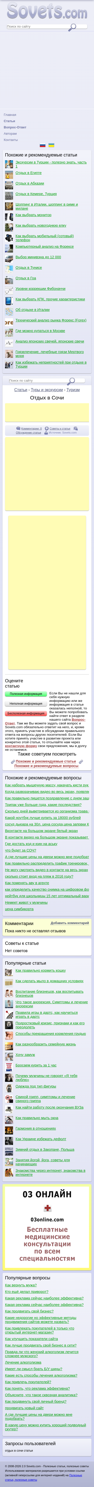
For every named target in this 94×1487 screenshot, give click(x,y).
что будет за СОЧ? (20, 850)
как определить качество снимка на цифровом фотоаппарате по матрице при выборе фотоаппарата (47, 889)
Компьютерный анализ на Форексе (39, 248)
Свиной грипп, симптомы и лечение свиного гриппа (40, 1099)
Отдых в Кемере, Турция (31, 196)
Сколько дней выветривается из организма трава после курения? (47, 811)
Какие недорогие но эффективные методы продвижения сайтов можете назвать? (40, 1320)
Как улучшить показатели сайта (31, 1339)
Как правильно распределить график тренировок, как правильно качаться (47, 863)
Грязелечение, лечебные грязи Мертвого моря (44, 354)
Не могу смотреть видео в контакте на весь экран (46, 870)
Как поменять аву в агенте (27, 883)
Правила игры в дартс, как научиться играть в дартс (41, 1015)
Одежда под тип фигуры (30, 1088)
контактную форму (21, 746)
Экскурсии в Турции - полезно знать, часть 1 (46, 164)
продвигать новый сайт (24, 1408)
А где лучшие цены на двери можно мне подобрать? (47, 857)
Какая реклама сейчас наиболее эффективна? (44, 1298)
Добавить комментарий (70, 923)
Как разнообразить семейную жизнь (40, 1046)
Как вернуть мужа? (21, 1285)
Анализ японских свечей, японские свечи (44, 343)
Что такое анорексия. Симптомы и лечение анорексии (46, 1004)
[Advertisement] (47, 70)
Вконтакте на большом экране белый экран (41, 831)
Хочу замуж (20, 1057)
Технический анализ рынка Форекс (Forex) (45, 322)
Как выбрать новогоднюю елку (35, 227)
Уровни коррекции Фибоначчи (35, 291)
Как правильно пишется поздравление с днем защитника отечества (47, 798)
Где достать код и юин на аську (31, 844)
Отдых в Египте (23, 175)
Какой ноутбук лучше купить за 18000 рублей (43, 818)
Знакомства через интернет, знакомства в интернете (45, 1173)
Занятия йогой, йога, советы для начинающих (37, 1162)
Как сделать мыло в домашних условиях (44, 983)
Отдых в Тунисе (23, 270)
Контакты (11, 140)
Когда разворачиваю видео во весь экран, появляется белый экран (47, 792)
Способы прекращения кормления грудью (45, 1036)
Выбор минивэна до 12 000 (33, 259)
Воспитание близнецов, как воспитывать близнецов (44, 993)
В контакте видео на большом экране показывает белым (47, 837)
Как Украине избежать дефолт (35, 1141)
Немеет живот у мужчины (26, 902)
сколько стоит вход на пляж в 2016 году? (39, 876)
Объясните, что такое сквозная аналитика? (41, 1395)
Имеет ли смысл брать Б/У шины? (33, 1369)
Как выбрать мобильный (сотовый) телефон (39, 238)
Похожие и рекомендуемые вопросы (46, 766)
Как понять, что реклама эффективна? (37, 1388)
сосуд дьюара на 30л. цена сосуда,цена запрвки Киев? (47, 824)
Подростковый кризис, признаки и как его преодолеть (44, 1025)
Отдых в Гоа (20, 280)
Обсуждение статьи (28, 432)
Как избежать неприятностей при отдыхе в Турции (45, 364)
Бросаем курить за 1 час (30, 1067)
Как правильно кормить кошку (35, 972)
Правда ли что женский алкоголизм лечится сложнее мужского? (41, 1354)
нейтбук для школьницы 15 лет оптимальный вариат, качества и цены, (47, 896)
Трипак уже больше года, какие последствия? (43, 805)
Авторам (10, 133)
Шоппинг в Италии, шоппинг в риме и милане (41, 206)
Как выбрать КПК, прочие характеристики (45, 301)
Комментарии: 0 (31, 428)
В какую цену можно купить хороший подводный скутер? (45, 1427)
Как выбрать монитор (28, 217)
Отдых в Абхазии (24, 185)
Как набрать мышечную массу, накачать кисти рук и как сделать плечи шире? (47, 785)
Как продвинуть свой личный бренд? (35, 1401)
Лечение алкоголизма (23, 1362)
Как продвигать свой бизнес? (29, 1311)
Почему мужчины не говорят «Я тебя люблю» (41, 1078)
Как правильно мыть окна (31, 1120)
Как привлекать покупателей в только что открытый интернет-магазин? (39, 1330)
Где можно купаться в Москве (35, 333)
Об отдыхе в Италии (27, 312)
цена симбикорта (19, 909)
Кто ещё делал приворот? (26, 1292)
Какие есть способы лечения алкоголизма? (41, 1375)
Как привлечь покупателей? (28, 1382)
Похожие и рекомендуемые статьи (46, 761)
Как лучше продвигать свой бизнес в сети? (40, 1345)
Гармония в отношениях (30, 1130)
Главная (10, 115)
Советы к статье (60, 428)
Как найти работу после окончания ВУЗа (44, 1109)
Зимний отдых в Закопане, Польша (39, 1151)
